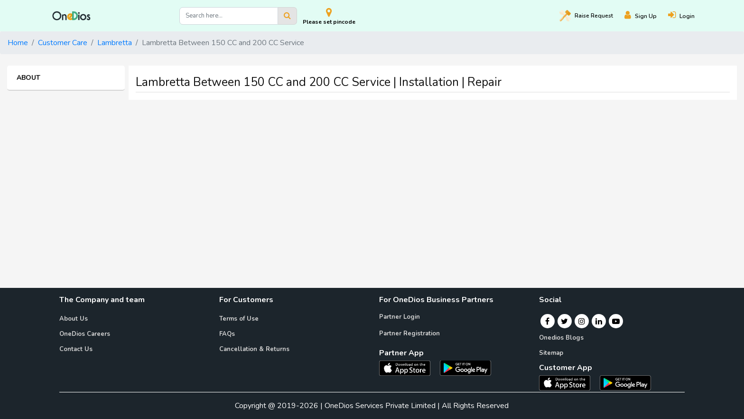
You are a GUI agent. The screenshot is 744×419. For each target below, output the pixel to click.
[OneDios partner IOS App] (408, 367)
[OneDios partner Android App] (465, 367)
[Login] (687, 16)
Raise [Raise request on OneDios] (586, 15)
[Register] (646, 16)
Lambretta (114, 43)
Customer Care (62, 43)
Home (18, 43)
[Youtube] (616, 321)
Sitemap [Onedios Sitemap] (551, 353)
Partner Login (399, 317)
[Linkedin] (598, 321)
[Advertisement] (372, 173)
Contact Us (76, 349)
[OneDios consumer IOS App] (568, 382)
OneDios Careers (84, 334)
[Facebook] (547, 321)
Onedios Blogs (561, 337)
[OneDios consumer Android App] (625, 382)
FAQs (227, 334)
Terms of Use (239, 318)
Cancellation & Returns (254, 349)
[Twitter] (564, 321)
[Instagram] (581, 321)
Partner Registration (409, 333)
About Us (73, 318)
